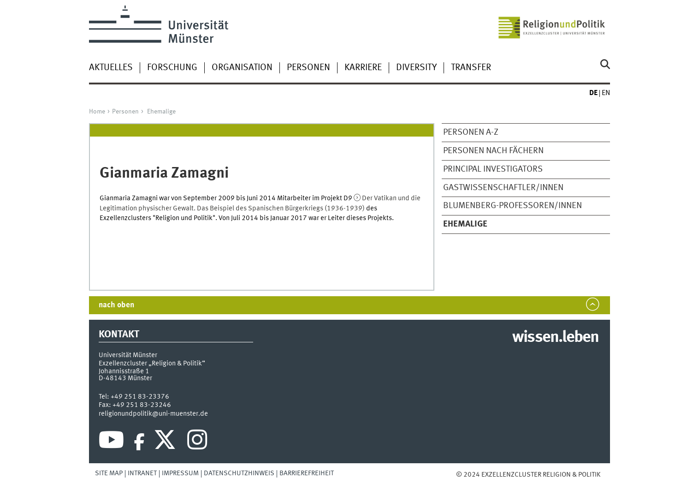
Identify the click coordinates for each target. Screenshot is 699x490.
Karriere (363, 67)
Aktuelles (111, 67)
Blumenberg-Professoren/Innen (512, 206)
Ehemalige (161, 111)
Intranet (142, 473)
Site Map (109, 473)
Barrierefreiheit (306, 473)
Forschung (172, 67)
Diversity (416, 67)
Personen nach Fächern (493, 151)
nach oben (116, 305)
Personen (308, 67)
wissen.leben (555, 337)
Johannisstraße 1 (124, 371)
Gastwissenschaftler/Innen (503, 188)
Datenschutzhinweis (239, 473)
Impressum (180, 473)
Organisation (242, 67)
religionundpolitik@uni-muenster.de (153, 414)
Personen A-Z (470, 132)
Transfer (471, 67)
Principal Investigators (493, 169)
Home (97, 111)
